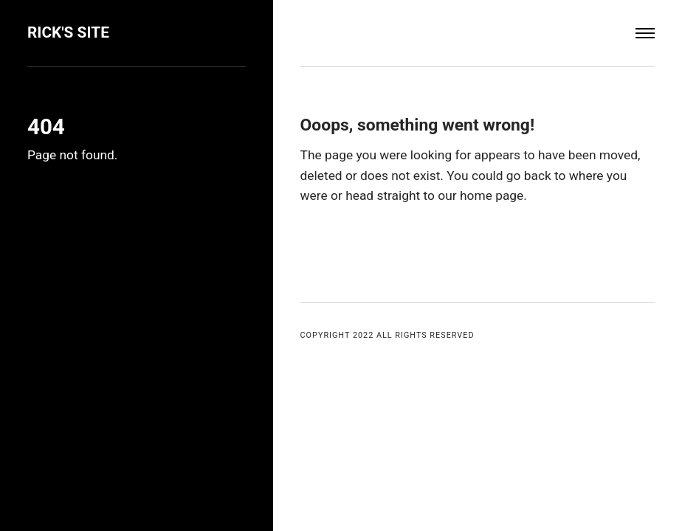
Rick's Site (68, 32)
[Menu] (645, 33)
